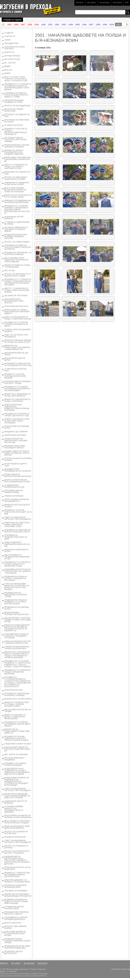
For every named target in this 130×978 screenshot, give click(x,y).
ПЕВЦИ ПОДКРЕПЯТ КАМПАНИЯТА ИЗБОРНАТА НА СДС (17, 544)
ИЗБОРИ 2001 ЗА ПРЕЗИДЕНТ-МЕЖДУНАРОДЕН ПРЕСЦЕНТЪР (18, 895)
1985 (9, 24)
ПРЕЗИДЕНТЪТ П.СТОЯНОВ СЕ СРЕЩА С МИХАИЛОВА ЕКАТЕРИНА (17, 672)
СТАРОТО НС (9, 36)
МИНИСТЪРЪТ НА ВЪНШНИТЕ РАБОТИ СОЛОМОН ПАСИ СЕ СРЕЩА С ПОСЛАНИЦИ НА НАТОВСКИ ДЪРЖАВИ (17, 655)
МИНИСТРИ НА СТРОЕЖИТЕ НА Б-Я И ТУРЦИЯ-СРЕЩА (17, 196)
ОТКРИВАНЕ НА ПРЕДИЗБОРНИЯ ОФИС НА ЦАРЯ (15, 537)
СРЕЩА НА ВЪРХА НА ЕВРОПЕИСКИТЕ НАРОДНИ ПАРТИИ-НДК (15, 440)
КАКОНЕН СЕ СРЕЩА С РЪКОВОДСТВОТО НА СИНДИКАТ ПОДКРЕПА (14, 152)
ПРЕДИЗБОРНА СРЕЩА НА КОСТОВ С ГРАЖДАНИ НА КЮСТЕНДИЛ (15, 578)
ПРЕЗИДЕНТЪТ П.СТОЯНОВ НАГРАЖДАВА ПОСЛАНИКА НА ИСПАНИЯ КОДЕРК (17, 388)
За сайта (91, 2)
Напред (126, 24)
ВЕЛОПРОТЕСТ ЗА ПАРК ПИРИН (18, 699)
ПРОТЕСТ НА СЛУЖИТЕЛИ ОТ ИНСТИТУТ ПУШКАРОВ (17, 852)
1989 (36, 24)
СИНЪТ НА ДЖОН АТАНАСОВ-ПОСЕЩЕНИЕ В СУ (16, 500)
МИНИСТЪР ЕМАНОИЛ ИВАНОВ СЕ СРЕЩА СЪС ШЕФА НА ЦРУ (17, 341)
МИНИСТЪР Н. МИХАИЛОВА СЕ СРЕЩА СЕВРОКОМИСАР (17, 395)
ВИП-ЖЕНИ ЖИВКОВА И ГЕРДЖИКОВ (14, 759)
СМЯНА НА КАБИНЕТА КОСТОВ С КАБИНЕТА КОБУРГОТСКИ (17, 642)
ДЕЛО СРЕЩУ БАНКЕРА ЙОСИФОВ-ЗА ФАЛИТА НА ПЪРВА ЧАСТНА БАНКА (15, 190)
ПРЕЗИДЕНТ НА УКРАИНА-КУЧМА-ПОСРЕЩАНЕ (15, 764)
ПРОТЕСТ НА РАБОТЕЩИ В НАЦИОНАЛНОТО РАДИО (15, 178)
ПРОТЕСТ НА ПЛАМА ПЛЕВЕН (17, 242)
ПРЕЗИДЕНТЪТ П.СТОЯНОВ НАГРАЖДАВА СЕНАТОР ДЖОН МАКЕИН (17, 724)
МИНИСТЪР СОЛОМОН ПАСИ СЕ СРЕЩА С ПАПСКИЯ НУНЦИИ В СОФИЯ (16, 704)
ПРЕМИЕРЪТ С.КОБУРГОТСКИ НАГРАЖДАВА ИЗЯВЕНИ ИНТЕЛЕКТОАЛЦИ (17, 874)
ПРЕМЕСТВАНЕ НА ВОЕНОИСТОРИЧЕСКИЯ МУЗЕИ (17, 475)
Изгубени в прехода (29, 7)
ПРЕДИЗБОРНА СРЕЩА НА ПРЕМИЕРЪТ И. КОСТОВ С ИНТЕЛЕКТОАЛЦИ (15, 602)
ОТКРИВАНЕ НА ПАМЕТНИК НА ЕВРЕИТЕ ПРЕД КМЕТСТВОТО (17, 531)
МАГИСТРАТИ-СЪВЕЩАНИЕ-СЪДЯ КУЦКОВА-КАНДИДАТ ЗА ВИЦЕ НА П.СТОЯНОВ (17, 796)
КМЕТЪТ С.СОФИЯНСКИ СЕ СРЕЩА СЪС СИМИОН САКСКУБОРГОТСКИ (16, 166)
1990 (43, 24)
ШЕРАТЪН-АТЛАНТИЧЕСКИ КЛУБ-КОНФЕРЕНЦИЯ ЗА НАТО (17, 481)
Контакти (117, 2)
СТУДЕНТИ (8, 33)
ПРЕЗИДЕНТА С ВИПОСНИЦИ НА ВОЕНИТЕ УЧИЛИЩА (16, 694)
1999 (104, 24)
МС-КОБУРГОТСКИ (12, 59)
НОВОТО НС (9, 52)
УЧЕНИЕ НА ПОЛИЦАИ (13, 496)
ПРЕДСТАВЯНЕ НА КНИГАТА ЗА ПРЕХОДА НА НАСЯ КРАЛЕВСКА (17, 816)
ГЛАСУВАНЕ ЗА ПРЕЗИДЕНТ (16, 891)
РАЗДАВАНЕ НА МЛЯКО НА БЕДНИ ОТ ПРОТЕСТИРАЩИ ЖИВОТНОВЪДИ (16, 901)
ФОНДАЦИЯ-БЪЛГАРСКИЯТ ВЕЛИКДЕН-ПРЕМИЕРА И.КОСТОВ (15, 236)
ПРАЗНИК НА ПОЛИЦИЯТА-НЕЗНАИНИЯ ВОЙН (15, 886)
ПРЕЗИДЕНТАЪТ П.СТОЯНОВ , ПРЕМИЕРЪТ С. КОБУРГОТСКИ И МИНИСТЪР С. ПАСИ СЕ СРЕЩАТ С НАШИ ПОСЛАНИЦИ (17, 664)
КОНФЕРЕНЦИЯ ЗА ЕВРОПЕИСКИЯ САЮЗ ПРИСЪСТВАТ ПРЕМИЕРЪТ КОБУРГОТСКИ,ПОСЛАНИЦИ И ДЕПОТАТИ (17, 860)
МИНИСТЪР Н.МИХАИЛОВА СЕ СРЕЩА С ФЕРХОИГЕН (17, 400)
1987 (22, 24)
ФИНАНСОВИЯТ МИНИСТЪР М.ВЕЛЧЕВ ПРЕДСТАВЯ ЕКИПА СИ (17, 749)
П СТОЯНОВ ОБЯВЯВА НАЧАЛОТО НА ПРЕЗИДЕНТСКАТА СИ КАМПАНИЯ (13, 809)
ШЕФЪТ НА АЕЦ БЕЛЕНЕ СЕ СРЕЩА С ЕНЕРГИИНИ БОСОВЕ (17, 318)
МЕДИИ (7, 66)
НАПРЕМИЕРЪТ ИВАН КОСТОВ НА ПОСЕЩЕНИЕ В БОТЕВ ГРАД (17, 364)
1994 (70, 24)
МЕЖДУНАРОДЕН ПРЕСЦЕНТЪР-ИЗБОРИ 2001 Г (17, 613)
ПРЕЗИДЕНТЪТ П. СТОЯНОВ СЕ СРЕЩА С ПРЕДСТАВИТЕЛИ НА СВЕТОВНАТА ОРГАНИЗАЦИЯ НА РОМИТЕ (17, 282)
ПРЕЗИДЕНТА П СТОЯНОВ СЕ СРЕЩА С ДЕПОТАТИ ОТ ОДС (16, 415)
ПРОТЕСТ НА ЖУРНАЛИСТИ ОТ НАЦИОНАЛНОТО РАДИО (17, 275)
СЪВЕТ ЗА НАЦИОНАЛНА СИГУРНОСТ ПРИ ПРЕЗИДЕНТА (17, 518)
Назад (3, 24)
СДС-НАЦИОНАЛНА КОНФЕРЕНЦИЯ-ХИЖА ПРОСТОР (13, 301)
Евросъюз (8, 70)
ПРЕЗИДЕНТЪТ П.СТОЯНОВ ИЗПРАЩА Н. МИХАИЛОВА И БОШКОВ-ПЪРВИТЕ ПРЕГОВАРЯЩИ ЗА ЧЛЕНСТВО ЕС (17, 209)
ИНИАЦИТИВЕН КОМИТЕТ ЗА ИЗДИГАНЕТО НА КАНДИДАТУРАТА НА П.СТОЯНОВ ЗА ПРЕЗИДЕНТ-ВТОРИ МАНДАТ (16, 781)
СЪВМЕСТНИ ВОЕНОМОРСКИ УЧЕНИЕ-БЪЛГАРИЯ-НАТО (16, 647)
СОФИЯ (7, 40)
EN (126, 2)
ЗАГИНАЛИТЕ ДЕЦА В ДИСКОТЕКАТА (13, 952)
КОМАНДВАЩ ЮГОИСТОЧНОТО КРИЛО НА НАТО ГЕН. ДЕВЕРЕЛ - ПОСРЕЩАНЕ (17, 571)
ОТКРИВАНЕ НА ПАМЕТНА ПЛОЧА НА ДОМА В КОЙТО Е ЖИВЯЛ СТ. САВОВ (16, 95)
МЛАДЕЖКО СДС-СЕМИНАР (16, 432)
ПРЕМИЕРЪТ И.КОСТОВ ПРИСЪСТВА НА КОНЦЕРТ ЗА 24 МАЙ (18, 512)
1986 (16, 24)
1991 (50, 24)
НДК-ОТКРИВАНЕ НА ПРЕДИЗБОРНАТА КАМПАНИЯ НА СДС (17, 557)
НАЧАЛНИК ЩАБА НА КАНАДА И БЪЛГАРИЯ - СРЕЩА (17, 382)
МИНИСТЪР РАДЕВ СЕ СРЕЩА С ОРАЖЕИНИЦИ (17, 266)
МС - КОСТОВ (9, 63)
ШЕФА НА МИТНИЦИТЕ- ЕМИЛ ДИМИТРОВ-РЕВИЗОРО (17, 827)
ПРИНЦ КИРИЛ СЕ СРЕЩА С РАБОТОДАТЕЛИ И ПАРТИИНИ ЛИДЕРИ (17, 311)
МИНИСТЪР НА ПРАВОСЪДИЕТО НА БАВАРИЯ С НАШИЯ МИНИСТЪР (17, 347)
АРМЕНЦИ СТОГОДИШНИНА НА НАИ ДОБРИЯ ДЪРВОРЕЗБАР (17, 201)
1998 (98, 24)
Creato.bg (126, 969)
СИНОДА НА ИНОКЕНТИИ (15, 837)
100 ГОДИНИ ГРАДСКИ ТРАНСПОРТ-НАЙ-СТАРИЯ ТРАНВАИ (15, 139)
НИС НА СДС (9, 270)
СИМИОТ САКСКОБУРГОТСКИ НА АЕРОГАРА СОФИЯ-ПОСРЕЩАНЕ (16, 421)
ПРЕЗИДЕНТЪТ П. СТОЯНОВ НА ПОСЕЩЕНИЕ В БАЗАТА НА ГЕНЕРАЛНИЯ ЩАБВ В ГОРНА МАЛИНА (17, 87)
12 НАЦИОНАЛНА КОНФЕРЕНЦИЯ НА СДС (14, 486)
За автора (104, 2)
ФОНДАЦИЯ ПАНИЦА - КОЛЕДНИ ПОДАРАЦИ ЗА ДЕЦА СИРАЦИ (17, 941)
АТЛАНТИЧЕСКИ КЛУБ (13, 690)
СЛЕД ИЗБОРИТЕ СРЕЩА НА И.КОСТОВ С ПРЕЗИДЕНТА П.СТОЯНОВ (16, 636)
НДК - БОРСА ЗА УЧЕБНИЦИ (16, 754)
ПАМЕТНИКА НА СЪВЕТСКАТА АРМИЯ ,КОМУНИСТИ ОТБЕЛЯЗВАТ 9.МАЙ (17, 524)
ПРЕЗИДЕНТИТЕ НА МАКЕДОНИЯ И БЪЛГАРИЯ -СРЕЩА (15, 594)
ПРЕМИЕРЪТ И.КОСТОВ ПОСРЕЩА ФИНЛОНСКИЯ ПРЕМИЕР (15, 376)
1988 (29, 24)
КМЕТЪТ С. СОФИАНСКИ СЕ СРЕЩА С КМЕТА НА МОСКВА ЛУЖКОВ (16, 290)
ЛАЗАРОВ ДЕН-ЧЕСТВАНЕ (15, 435)
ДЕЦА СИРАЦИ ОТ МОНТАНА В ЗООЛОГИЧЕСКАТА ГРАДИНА (17, 822)
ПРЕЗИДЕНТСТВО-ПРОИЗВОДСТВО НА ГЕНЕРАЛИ (17, 470)
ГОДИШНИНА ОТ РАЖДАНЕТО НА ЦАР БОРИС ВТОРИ (17, 183)
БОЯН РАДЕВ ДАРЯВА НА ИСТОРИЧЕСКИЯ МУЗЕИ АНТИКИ (15, 933)
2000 (111, 24)
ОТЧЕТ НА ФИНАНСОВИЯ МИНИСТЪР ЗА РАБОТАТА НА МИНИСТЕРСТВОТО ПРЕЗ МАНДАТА (16, 586)
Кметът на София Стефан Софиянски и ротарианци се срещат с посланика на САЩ (15, 79)
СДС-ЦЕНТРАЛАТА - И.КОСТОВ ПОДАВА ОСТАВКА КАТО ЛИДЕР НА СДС (17, 620)
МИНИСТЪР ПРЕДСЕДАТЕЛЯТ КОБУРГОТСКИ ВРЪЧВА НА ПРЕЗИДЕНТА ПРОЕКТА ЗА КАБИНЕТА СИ (17, 628)
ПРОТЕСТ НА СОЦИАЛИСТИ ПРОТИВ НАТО (16, 832)
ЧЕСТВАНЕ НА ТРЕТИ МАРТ (16, 296)
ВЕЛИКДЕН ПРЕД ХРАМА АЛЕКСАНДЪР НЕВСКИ (14, 447)
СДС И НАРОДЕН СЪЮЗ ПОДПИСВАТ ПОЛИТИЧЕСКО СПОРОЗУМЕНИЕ (16, 260)
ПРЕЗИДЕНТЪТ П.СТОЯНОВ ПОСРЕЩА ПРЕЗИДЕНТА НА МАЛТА (16, 324)
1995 (77, 24)
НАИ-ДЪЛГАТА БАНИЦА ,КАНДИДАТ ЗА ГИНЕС (14, 101)
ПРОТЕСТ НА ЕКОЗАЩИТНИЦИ (17, 106)
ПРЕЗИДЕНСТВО (11, 43)
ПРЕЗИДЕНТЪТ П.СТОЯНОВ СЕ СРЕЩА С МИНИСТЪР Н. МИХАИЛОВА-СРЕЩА (17, 564)
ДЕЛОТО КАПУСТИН (12, 923)
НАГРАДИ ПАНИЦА (12, 56)
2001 (118, 24)
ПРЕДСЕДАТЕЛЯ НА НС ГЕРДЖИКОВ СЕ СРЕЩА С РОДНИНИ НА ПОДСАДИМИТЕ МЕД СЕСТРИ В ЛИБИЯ (17, 771)
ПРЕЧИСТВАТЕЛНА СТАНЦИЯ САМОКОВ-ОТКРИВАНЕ (16, 146)
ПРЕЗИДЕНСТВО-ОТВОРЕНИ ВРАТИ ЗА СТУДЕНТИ (16, 913)
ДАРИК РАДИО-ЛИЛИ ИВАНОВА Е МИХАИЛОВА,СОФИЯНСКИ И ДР (17, 159)
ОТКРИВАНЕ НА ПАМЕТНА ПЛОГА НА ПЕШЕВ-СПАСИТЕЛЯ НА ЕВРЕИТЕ (17, 247)
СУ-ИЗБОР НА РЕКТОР (13, 125)
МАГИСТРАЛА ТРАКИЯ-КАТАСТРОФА (14, 110)
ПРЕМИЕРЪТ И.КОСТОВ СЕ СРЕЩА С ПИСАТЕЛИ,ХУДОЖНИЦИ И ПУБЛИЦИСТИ (15, 131)
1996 (84, 24)
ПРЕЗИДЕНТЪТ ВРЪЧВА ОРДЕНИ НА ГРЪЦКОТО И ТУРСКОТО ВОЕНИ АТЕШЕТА (16, 738)
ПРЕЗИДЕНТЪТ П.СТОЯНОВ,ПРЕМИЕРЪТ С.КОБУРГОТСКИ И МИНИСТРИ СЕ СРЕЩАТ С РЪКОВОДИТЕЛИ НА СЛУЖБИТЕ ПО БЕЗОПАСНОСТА (17, 681)
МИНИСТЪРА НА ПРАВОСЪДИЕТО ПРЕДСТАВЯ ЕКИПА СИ (17, 731)
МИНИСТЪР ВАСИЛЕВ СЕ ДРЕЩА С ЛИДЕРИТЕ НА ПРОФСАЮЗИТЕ (15, 717)
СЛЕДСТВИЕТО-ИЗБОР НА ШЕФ (17, 744)
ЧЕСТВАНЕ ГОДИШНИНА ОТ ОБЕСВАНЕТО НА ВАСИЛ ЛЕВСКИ (16, 229)
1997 (91, 24)
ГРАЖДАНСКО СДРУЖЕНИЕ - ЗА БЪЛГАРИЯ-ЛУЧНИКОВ (17, 253)
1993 (63, 24)
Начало (80, 2)
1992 (56, 24)
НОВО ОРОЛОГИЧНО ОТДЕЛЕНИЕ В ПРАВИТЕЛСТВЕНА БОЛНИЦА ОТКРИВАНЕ (16, 407)
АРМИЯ (7, 73)
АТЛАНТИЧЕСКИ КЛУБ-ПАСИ (16, 306)
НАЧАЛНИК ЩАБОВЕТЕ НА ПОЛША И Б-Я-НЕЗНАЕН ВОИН (17, 881)
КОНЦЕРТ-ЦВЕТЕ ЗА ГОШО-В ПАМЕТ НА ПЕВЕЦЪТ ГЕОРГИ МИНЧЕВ (16, 453)
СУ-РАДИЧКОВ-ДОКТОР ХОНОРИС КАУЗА (14, 908)
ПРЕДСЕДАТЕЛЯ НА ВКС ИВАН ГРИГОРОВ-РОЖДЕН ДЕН (17, 947)
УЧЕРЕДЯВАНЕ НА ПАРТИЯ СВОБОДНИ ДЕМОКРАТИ (15, 918)
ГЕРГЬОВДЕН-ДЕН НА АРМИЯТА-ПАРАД (13, 491)
